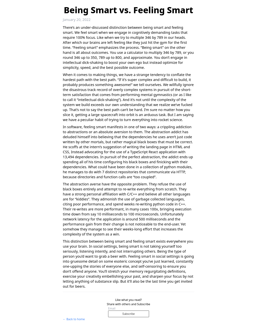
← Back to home (74, 319)
